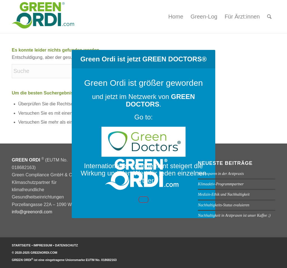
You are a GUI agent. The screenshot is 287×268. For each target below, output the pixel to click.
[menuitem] (176, 16)
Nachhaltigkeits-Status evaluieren (223, 205)
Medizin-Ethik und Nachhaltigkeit (223, 194)
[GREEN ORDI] (44, 16)
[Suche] (269, 16)
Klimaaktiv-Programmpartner (221, 184)
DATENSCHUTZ (66, 245)
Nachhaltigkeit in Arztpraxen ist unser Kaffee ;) (234, 215)
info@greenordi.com (32, 211)
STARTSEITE (21, 245)
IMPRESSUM (43, 245)
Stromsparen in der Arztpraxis (221, 174)
